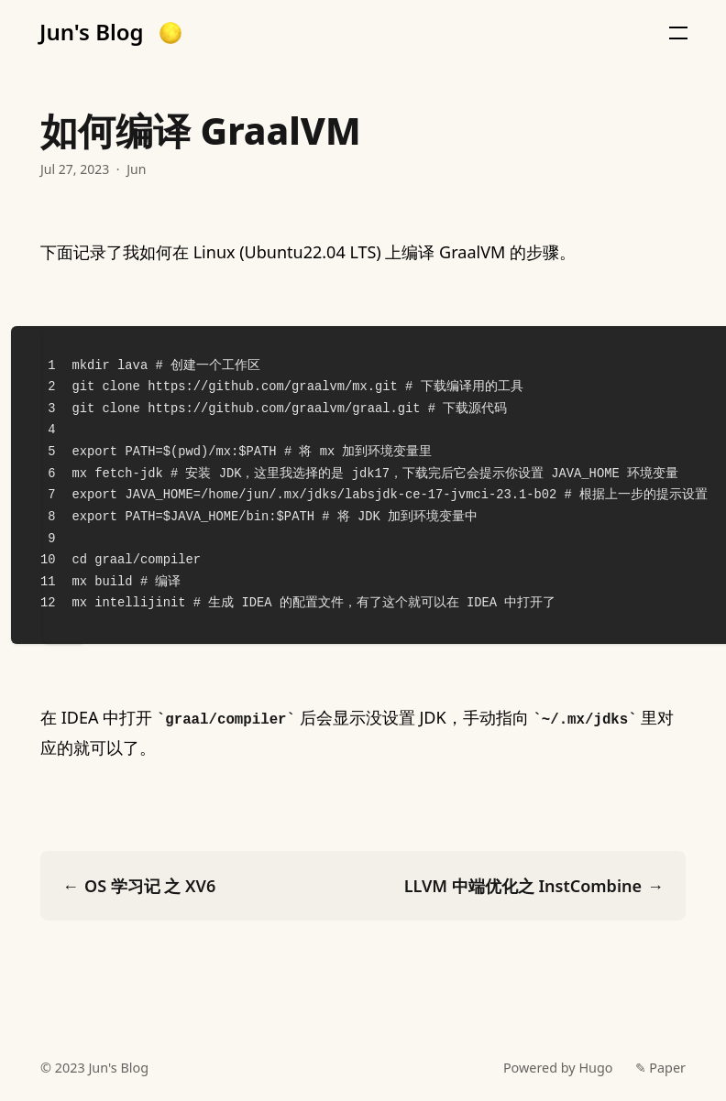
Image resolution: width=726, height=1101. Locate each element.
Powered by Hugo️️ (558, 1067)
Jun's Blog (91, 32)
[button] (171, 33)
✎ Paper (660, 1067)
